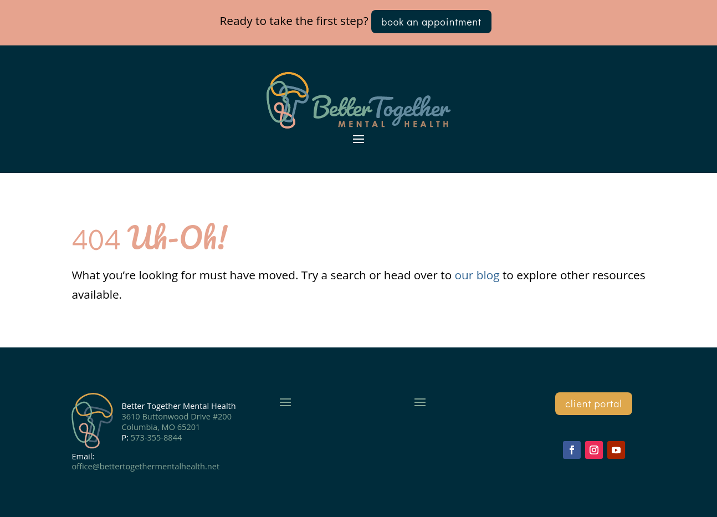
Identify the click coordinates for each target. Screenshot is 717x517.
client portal (593, 403)
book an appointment (431, 21)
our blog (477, 275)
